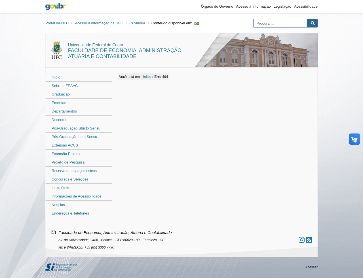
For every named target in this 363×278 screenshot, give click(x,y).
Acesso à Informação (253, 6)
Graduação (61, 94)
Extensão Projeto (66, 154)
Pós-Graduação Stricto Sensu (76, 128)
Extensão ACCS (65, 145)
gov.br (55, 6)
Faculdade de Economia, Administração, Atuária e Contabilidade (125, 53)
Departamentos (64, 111)
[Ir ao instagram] (302, 240)
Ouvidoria (137, 23)
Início (56, 77)
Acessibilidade (306, 6)
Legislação (282, 6)
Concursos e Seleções (70, 179)
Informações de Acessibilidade (77, 196)
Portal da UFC (57, 23)
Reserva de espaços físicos (74, 171)
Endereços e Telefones (70, 213)
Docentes (59, 120)
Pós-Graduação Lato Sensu (74, 137)
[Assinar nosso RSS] (309, 240)
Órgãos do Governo (217, 6)
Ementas (59, 103)
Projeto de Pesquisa (68, 162)
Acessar (311, 267)
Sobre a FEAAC (65, 86)
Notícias (58, 205)
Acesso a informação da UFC (99, 23)
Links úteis (60, 188)
